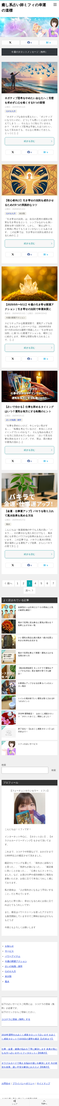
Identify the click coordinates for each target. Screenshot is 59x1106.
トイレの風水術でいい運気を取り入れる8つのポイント (36, 699)
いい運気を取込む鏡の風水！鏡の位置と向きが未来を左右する (35, 639)
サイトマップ (43, 1083)
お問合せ (6, 1083)
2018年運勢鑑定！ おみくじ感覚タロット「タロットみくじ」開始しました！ (36, 715)
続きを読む (38, 141)
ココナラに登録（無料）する (16, 1019)
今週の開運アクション (15, 318)
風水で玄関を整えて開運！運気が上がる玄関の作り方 (35, 654)
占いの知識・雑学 (13, 420)
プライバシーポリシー (24, 1083)
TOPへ (44, 1102)
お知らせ (9, 946)
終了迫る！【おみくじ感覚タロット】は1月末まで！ (36, 730)
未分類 (22, 213)
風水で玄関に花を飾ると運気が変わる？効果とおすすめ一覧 (35, 623)
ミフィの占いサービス (28, 744)
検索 (4, 765)
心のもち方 (11, 111)
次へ (28, 590)
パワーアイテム (12, 956)
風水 (8, 524)
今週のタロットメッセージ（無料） (29, 52)
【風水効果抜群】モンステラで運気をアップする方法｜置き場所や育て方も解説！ (35, 671)
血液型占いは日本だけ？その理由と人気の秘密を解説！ (35, 608)
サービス (9, 951)
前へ (9, 583)
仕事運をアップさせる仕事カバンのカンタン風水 (35, 684)
